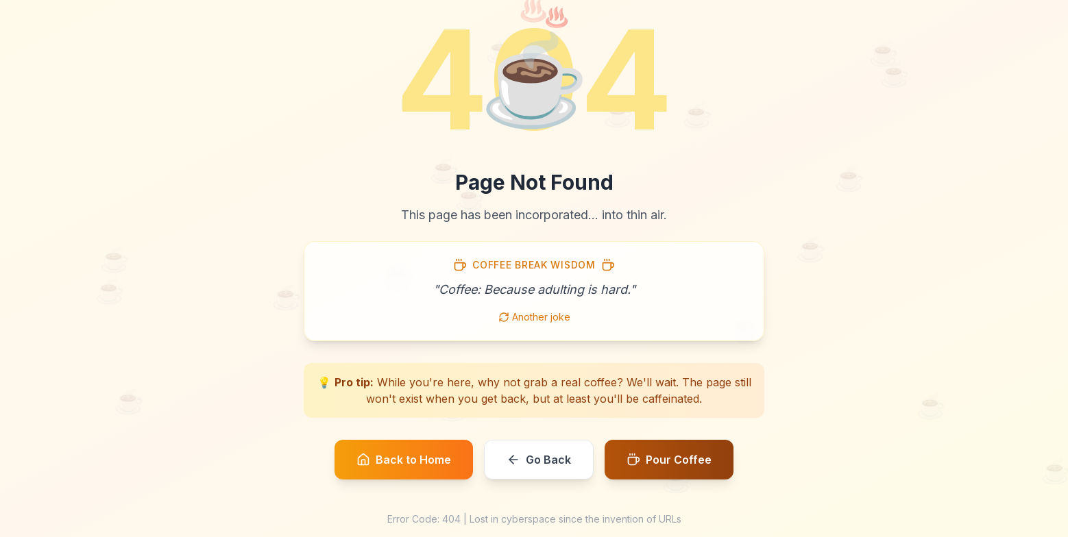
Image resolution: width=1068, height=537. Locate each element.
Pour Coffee (669, 459)
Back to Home (403, 459)
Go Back (539, 459)
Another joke (534, 317)
